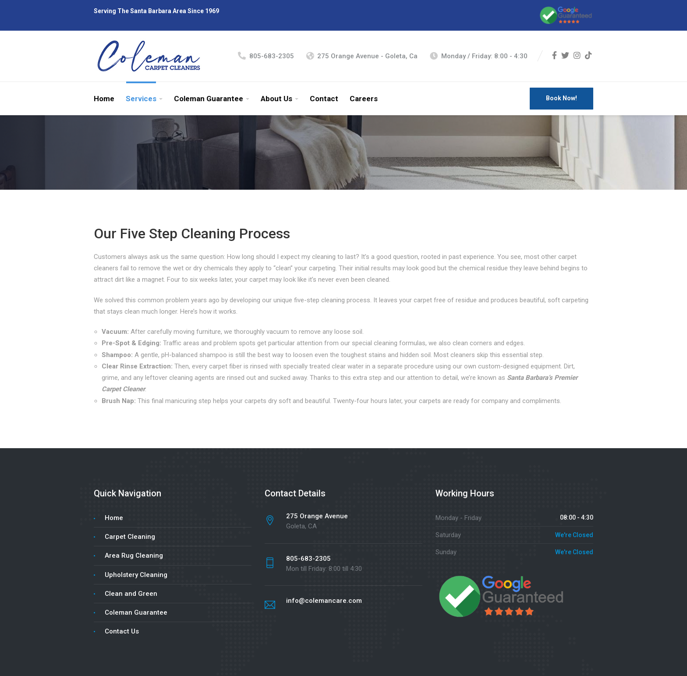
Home (104, 98)
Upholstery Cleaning (136, 575)
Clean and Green (131, 594)
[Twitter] (565, 56)
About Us (276, 98)
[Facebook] (554, 56)
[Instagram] (577, 56)
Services (141, 98)
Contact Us (122, 631)
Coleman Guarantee (208, 98)
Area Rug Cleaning (134, 555)
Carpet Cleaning (130, 537)
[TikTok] (588, 56)
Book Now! (561, 98)
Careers (364, 98)
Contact (324, 98)
